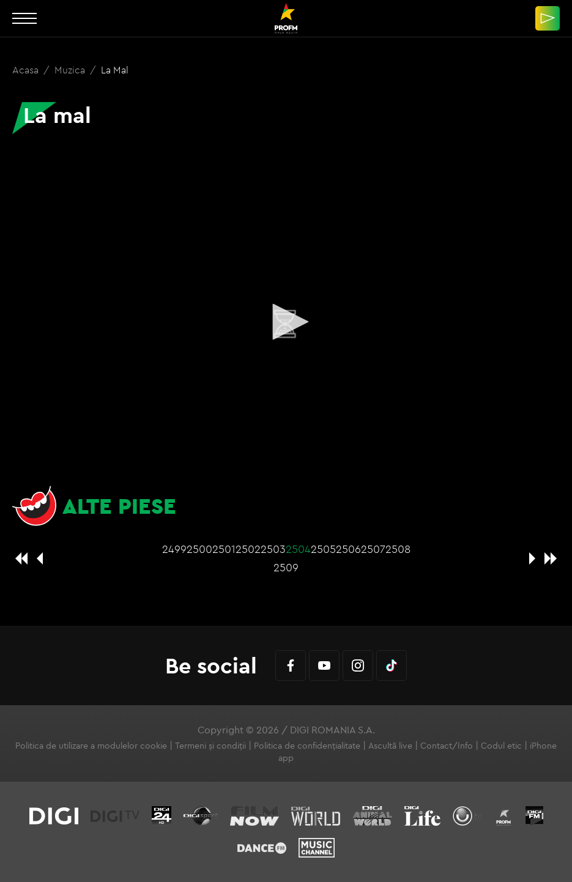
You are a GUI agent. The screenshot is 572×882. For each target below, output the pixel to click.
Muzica (70, 70)
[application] (286, 322)
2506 (348, 549)
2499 (174, 549)
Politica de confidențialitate (307, 745)
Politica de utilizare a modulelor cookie (91, 745)
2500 (199, 549)
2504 (298, 549)
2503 (273, 549)
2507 (373, 549)
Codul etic (501, 745)
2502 (248, 549)
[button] (286, 322)
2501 (224, 549)
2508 (397, 549)
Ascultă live (390, 745)
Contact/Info (446, 745)
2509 (286, 567)
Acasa (26, 70)
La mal (114, 70)
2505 (323, 549)
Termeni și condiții (210, 745)
